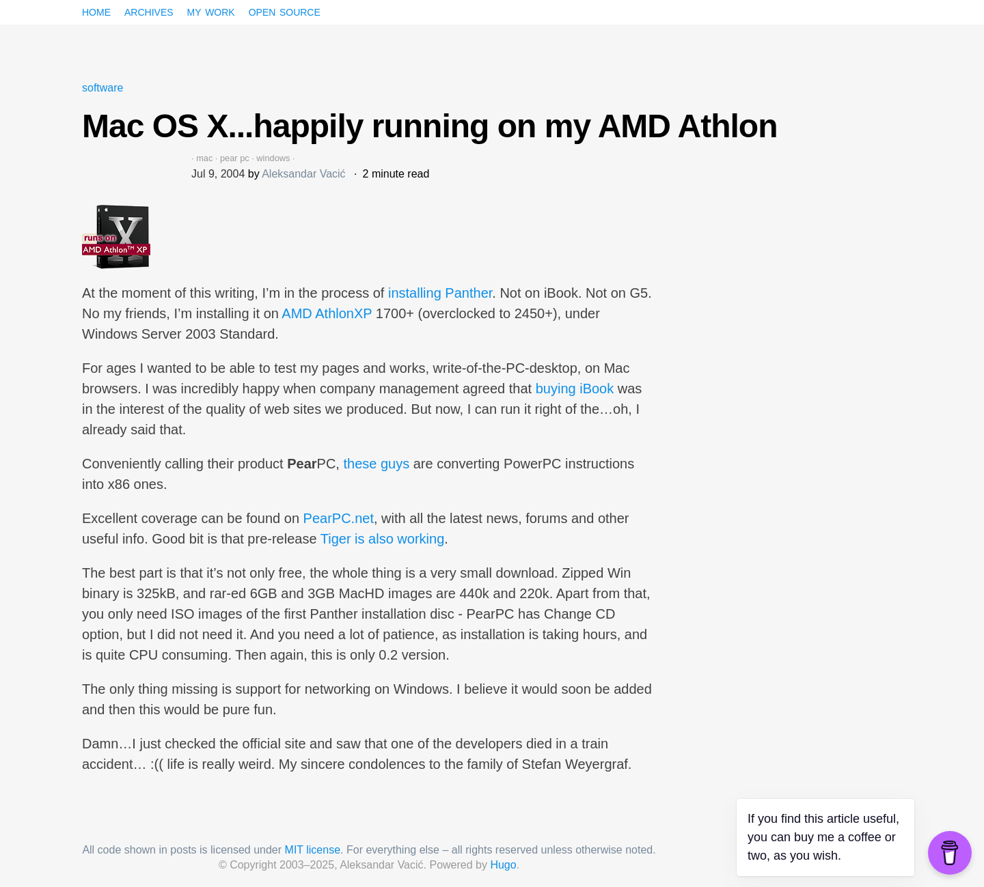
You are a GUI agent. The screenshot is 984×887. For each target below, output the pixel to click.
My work (211, 10)
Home (96, 10)
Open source (284, 10)
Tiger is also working (382, 538)
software (102, 88)
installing (414, 292)
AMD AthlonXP (327, 313)
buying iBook (575, 388)
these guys (376, 463)
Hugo (503, 865)
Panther (468, 292)
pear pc (234, 158)
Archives (149, 10)
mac (204, 158)
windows (273, 158)
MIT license (313, 850)
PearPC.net (338, 518)
